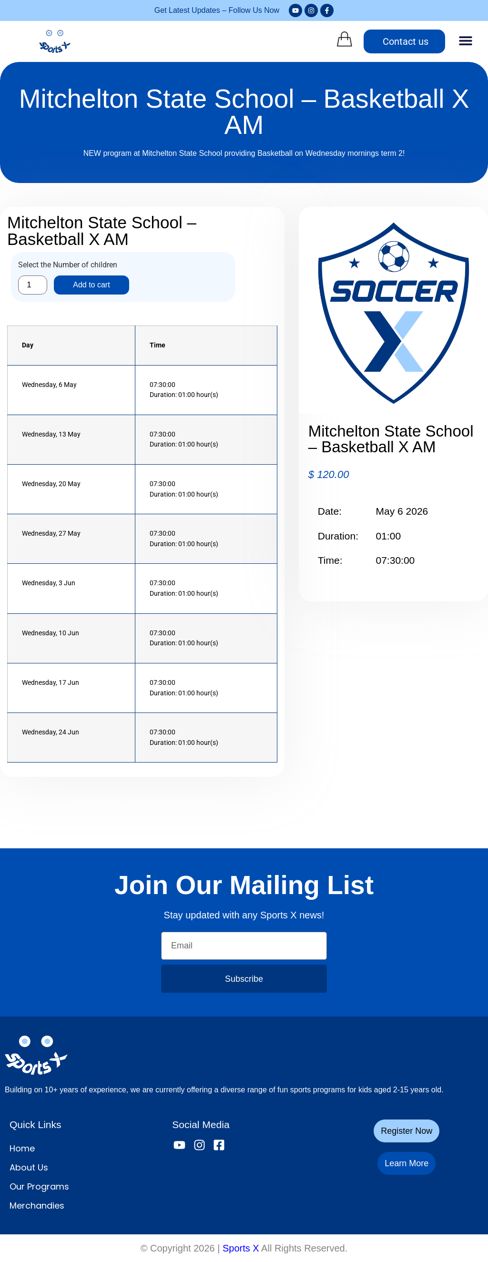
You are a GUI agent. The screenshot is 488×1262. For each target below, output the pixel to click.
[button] (465, 40)
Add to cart (91, 285)
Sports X (241, 1248)
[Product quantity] (33, 285)
